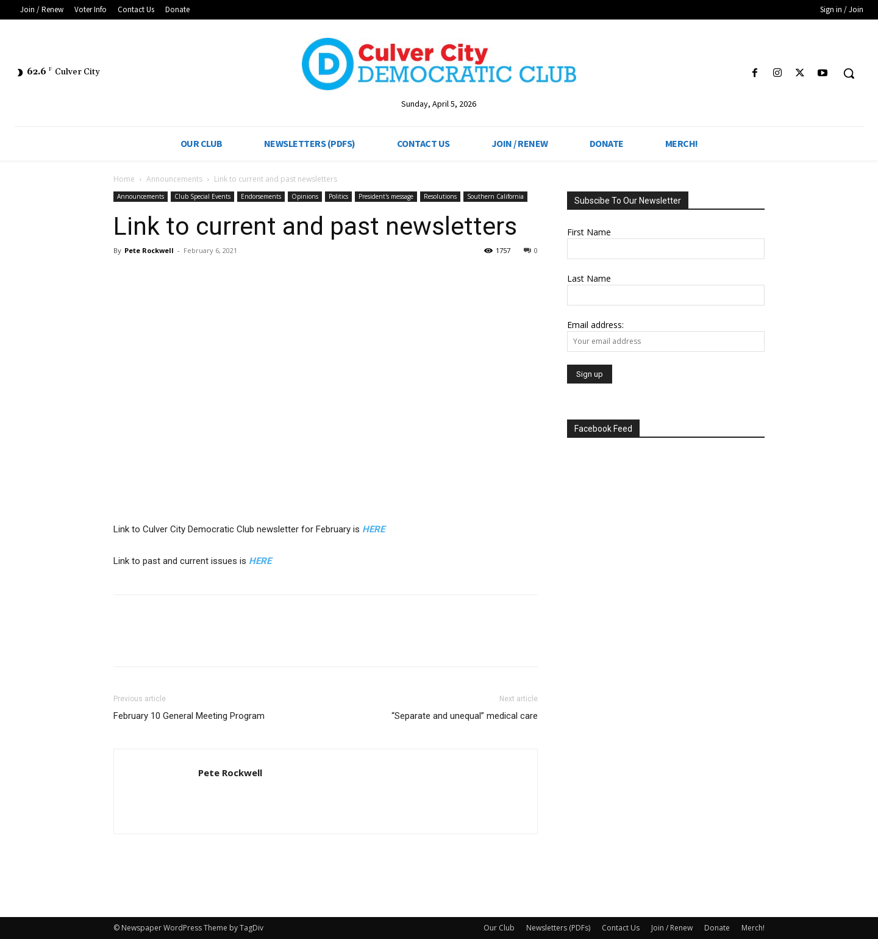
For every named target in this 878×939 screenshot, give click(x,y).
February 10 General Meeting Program (189, 715)
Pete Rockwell (149, 250)
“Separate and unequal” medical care (464, 715)
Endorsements (261, 196)
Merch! (753, 928)
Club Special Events (202, 196)
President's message (386, 196)
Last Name (589, 278)
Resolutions (440, 196)
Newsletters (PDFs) (558, 928)
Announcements (174, 179)
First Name (589, 232)
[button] (848, 73)
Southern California (495, 196)
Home (124, 179)
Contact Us (621, 928)
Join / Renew (672, 928)
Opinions (304, 196)
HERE (373, 529)
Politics (338, 196)
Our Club (499, 928)
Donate (717, 928)
